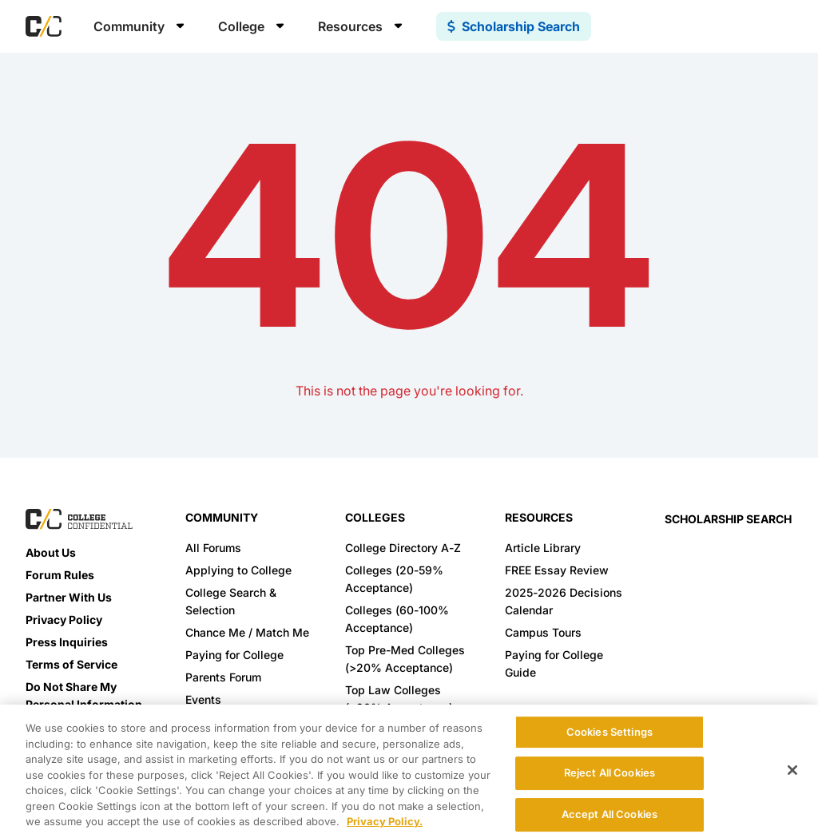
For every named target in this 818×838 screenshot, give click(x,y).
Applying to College (238, 570)
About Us (51, 552)
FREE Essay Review (557, 570)
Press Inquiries (67, 642)
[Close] (792, 770)
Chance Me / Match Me (247, 632)
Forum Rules (60, 575)
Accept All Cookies (609, 814)
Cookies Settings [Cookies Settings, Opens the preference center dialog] (609, 731)
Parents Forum (223, 677)
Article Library (543, 547)
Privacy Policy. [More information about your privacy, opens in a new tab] (385, 821)
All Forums (213, 547)
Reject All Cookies (609, 772)
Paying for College (234, 654)
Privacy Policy (64, 619)
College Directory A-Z (403, 547)
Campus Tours (543, 632)
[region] (409, 771)
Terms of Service (71, 664)
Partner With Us (69, 597)
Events (203, 699)
